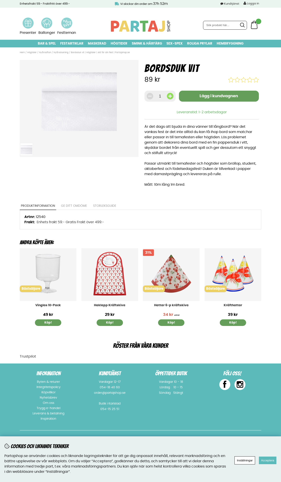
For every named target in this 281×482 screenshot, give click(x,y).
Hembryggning (230, 43)
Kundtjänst (231, 3)
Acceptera (267, 460)
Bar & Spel (47, 43)
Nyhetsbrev (48, 397)
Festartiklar (71, 43)
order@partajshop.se (110, 392)
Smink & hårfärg (147, 43)
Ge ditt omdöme (74, 205)
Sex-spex (174, 43)
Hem (22, 52)
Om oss (48, 403)
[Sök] (225, 25)
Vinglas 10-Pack (48, 305)
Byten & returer (48, 381)
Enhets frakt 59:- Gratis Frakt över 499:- (70, 222)
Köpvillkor (48, 392)
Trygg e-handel (48, 408)
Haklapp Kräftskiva (109, 305)
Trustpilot (28, 356)
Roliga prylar (199, 43)
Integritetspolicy (48, 387)
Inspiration (48, 418)
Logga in (251, 3)
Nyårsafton (45, 52)
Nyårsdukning (61, 52)
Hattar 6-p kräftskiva (171, 305)
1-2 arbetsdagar (212, 112)
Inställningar (245, 460)
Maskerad (97, 43)
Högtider (119, 43)
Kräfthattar (233, 305)
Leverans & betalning (48, 413)
